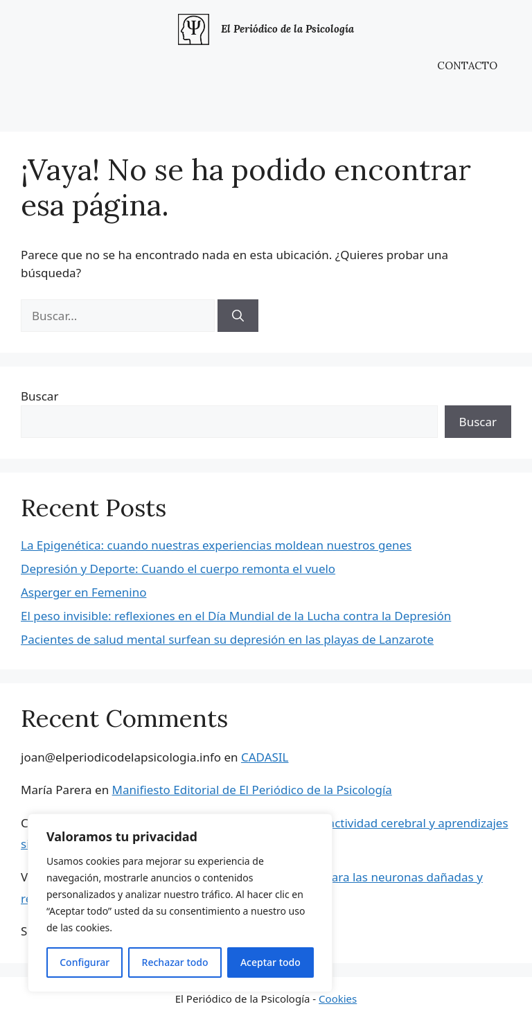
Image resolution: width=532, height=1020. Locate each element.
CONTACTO (467, 65)
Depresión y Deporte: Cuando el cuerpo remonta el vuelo (178, 569)
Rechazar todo (175, 962)
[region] (180, 903)
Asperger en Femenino (83, 592)
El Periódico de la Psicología (287, 28)
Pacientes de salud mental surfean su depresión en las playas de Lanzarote (227, 639)
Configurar (84, 962)
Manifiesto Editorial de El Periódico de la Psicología (252, 790)
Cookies (338, 998)
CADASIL (265, 757)
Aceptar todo (270, 962)
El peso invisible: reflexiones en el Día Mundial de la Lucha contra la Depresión (236, 616)
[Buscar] (238, 316)
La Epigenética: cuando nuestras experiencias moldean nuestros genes (216, 545)
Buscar (39, 396)
